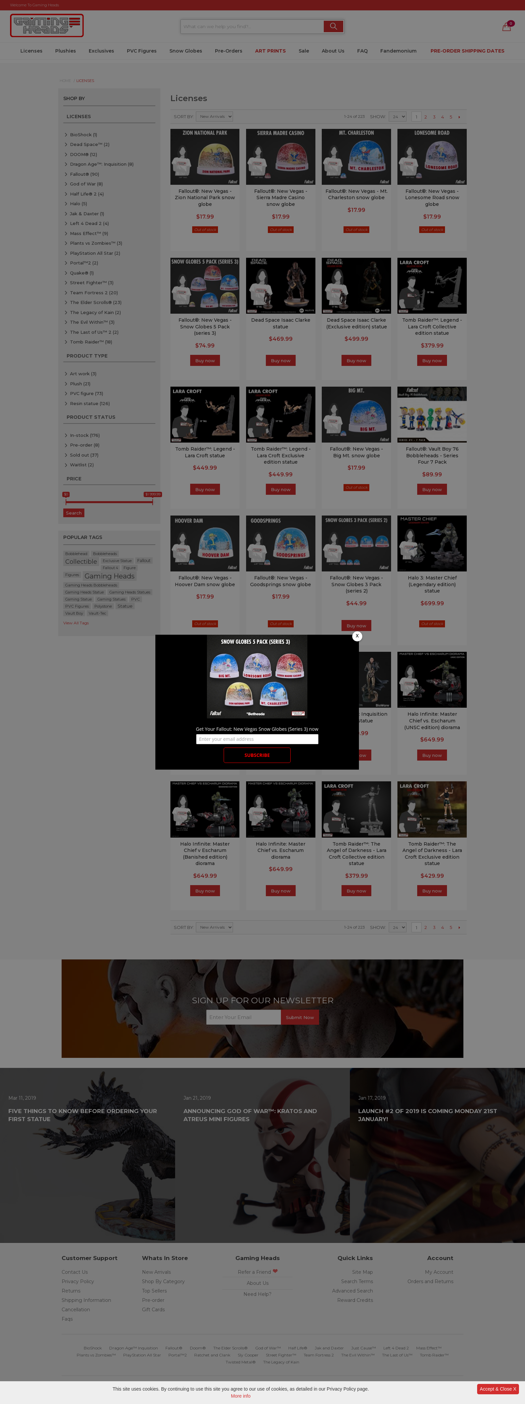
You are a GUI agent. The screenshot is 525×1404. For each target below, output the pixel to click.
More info (240, 1396)
